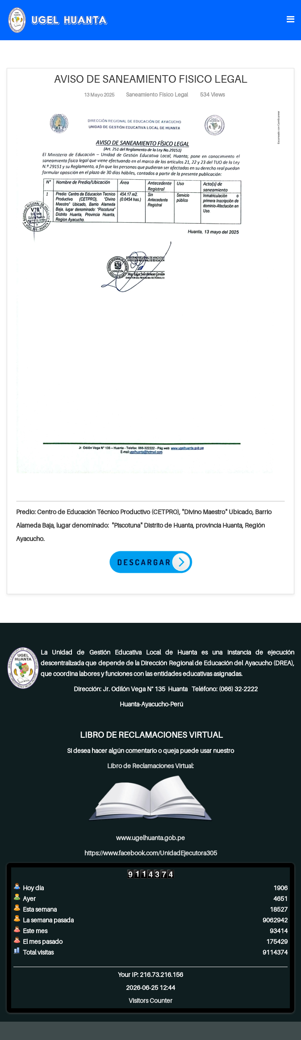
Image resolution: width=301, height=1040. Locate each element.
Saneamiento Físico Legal (157, 94)
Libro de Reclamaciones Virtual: (150, 765)
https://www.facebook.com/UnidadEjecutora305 (150, 853)
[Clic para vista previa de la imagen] (150, 293)
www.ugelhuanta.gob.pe (150, 837)
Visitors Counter (150, 1000)
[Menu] (290, 19)
